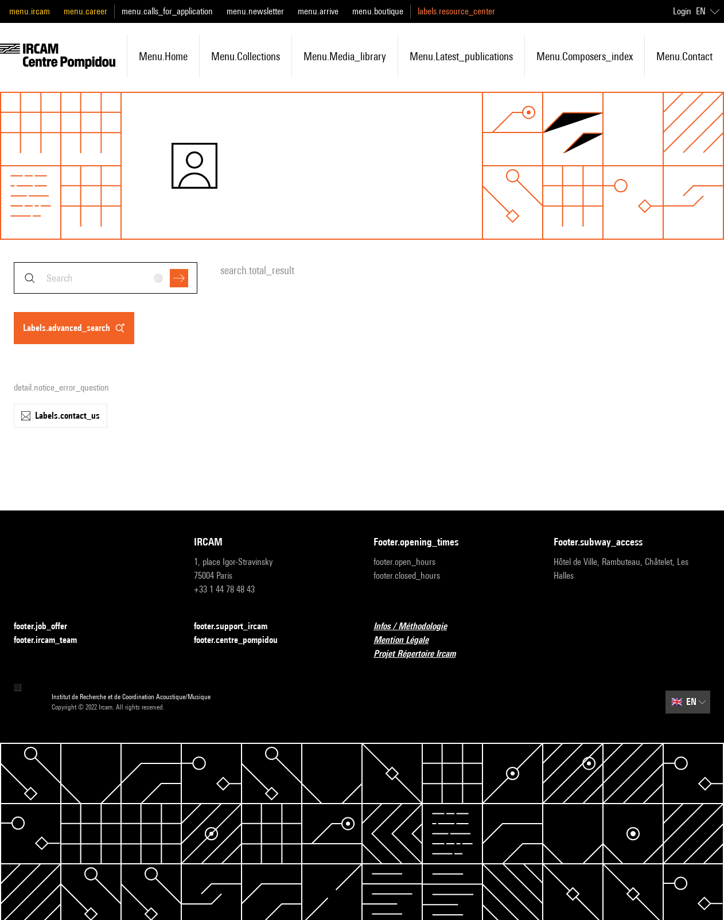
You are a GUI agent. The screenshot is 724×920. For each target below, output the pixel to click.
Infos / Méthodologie (417, 627)
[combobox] (105, 278)
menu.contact (684, 56)
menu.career (85, 11)
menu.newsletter (255, 11)
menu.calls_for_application (167, 11)
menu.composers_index (584, 56)
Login (682, 11)
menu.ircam (29, 11)
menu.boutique (377, 11)
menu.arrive (318, 11)
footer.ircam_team (52, 640)
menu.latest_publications (461, 56)
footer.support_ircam (237, 627)
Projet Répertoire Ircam (421, 654)
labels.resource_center (456, 11)
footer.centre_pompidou (242, 640)
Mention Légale (407, 640)
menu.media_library (344, 56)
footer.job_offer (47, 627)
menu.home (163, 56)
